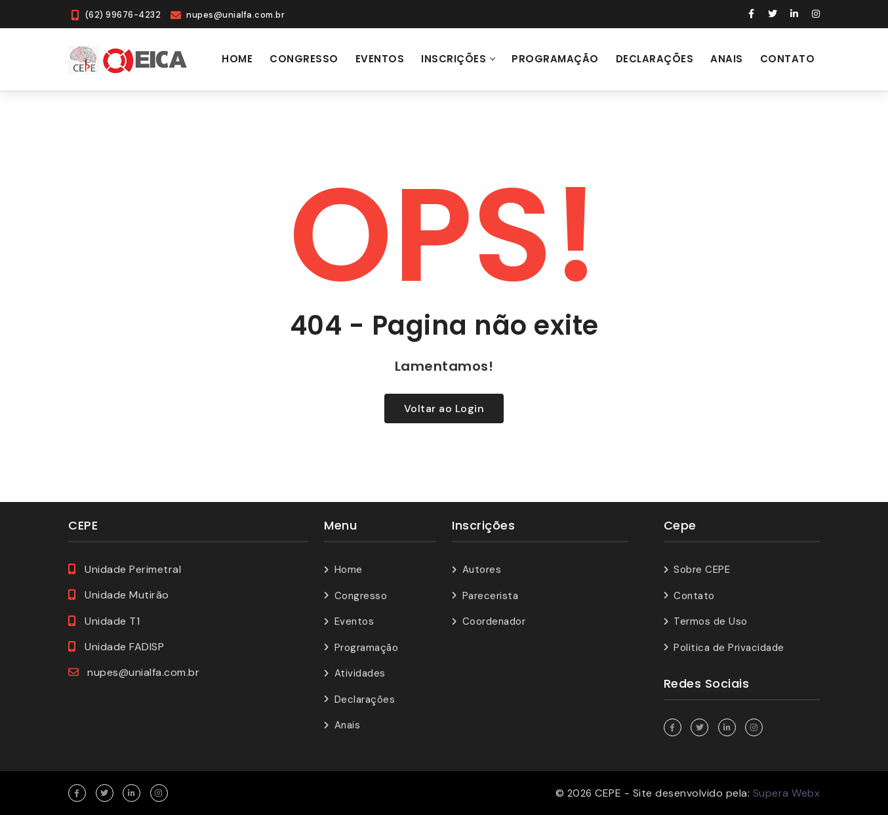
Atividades (360, 673)
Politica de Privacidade (729, 647)
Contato (787, 59)
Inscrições (453, 59)
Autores (482, 569)
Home (237, 59)
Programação (555, 59)
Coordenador (494, 621)
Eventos (380, 59)
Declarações (655, 59)
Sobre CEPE (702, 569)
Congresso (304, 59)
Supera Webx (786, 793)
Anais (726, 59)
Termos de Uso (711, 621)
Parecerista (490, 595)
